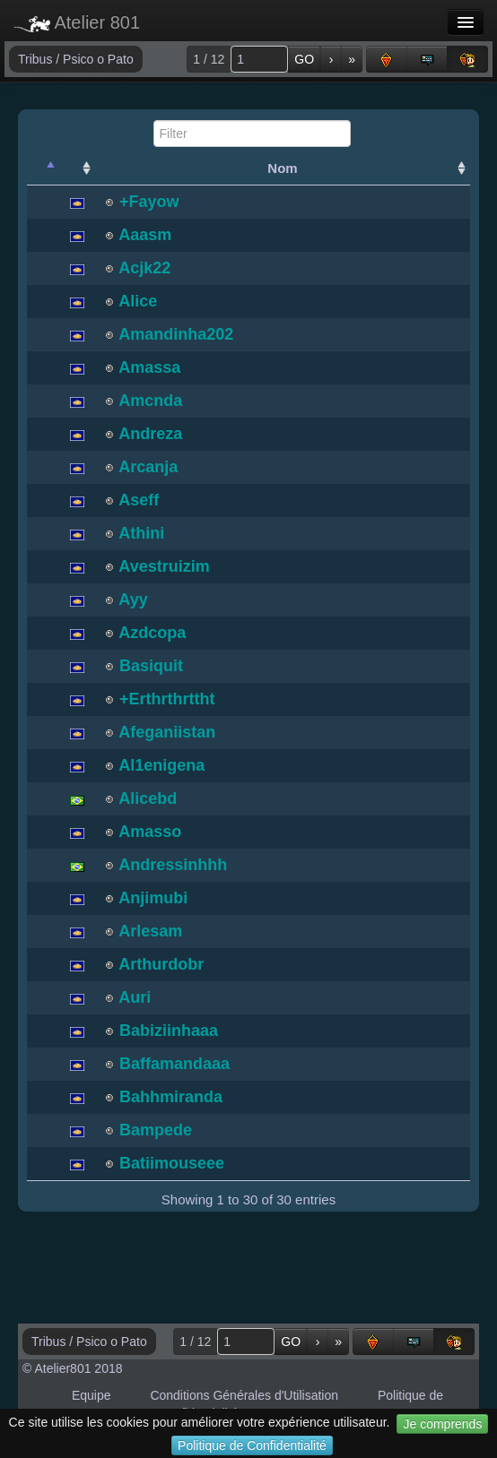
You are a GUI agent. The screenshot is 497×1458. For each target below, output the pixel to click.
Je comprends (442, 1424)
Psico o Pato (98, 59)
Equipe (91, 1395)
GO (304, 59)
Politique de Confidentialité (252, 1445)
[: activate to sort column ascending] (77, 168)
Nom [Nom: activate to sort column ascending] (282, 168)
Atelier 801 (76, 22)
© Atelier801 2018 (72, 1368)
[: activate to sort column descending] (43, 168)
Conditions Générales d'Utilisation (244, 1395)
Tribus (37, 59)
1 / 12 (208, 59)
